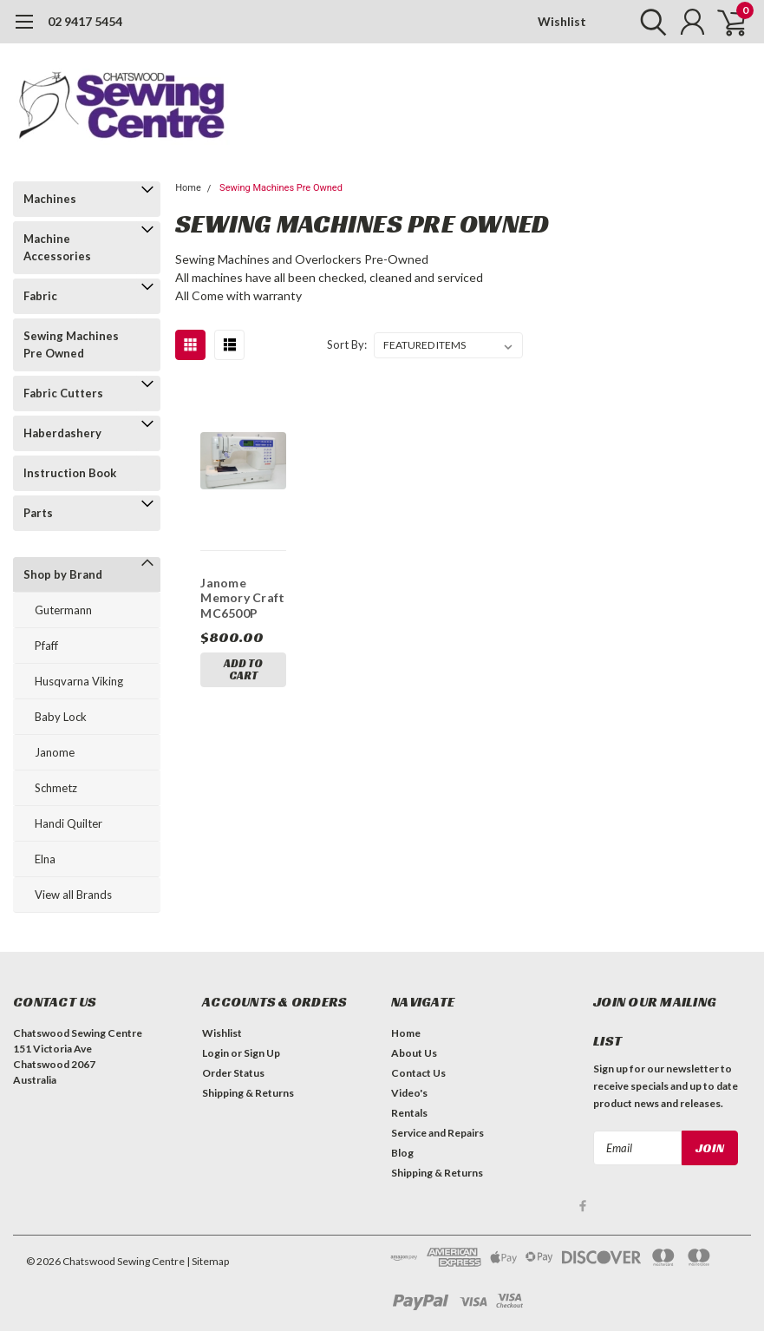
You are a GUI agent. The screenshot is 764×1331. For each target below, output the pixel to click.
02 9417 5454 (85, 21)
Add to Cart (243, 669)
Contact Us (418, 1072)
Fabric (40, 296)
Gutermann (63, 610)
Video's (409, 1092)
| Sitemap (207, 1261)
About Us (414, 1052)
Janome (55, 752)
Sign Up (262, 1052)
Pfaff (46, 645)
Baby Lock (61, 717)
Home (188, 187)
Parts (38, 513)
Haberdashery (62, 433)
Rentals (409, 1112)
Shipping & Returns (248, 1092)
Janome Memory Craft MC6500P (242, 597)
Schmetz (56, 788)
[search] (649, 21)
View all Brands (73, 895)
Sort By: (347, 344)
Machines (49, 199)
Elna (45, 859)
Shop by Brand (62, 574)
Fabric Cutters (63, 393)
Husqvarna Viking (79, 681)
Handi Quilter (68, 823)
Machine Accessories (57, 247)
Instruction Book (69, 473)
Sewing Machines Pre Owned (71, 344)
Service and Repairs (437, 1132)
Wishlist (562, 21)
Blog (402, 1152)
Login (215, 1052)
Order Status (233, 1072)
